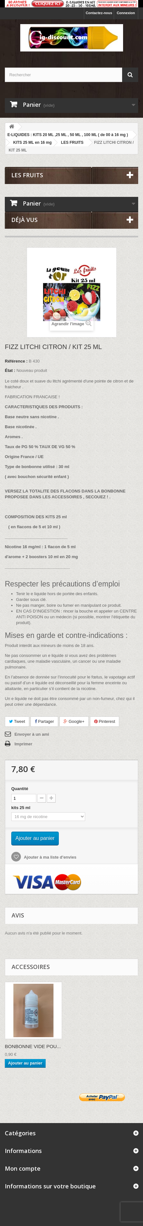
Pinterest (104, 721)
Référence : (16, 361)
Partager (44, 721)
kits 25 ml (21, 807)
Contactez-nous (99, 13)
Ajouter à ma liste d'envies (49, 857)
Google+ (74, 721)
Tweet (17, 721)
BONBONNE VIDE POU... (33, 1046)
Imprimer (23, 744)
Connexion (126, 13)
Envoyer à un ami (31, 734)
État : (10, 370)
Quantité (19, 788)
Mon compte (22, 1168)
